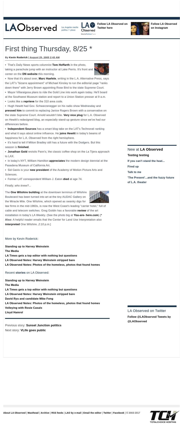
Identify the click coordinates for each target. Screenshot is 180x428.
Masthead (33, 413)
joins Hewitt (68, 133)
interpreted (12, 224)
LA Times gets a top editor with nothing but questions (41, 255)
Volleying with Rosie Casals (23, 307)
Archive (45, 413)
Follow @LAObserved (142, 316)
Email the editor (92, 413)
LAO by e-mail (73, 413)
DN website (30, 74)
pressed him (13, 110)
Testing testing (138, 155)
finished (23, 147)
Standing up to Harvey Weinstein (27, 246)
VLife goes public (33, 330)
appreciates (57, 160)
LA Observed (151, 149)
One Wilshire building (25, 192)
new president (39, 169)
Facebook (118, 413)
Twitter (107, 413)
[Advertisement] (82, 8)
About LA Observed (14, 413)
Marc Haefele (47, 78)
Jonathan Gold (17, 151)
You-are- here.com (86, 215)
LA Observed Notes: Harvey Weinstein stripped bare (40, 260)
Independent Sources (22, 128)
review (81, 210)
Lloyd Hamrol (14, 312)
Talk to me (134, 172)
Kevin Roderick (18, 57)
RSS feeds (57, 413)
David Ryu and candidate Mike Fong (29, 298)
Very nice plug (73, 115)
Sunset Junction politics (43, 325)
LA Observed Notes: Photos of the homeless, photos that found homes (52, 264)
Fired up (133, 166)
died (66, 179)
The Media (12, 251)
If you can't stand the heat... (146, 161)
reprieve (29, 101)
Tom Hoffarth (61, 64)
